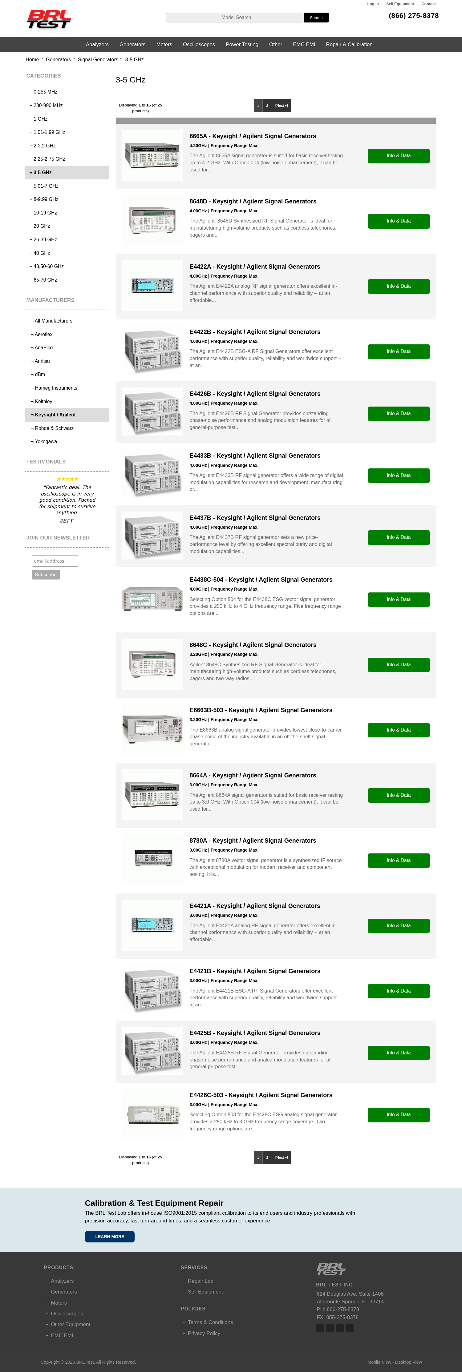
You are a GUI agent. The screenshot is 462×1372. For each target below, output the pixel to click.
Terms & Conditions (210, 1322)
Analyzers (97, 44)
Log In (373, 4)
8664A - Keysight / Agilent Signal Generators (252, 775)
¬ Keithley (39, 401)
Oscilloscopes (199, 44)
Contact (429, 4)
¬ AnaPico (40, 347)
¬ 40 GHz (38, 253)
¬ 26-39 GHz (42, 239)
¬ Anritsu (38, 361)
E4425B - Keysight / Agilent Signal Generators (254, 1032)
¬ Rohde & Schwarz (50, 428)
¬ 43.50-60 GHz (45, 266)
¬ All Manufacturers (49, 320)
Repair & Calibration (349, 44)
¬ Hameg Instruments (52, 388)
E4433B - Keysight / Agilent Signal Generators (254, 455)
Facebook (320, 1328)
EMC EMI (304, 44)
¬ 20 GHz (38, 226)
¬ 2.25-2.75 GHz (46, 159)
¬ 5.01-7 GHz (43, 186)
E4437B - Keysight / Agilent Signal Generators (254, 517)
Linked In (340, 1328)
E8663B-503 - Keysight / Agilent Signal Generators (260, 710)
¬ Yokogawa (42, 441)
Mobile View (379, 1362)
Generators (58, 59)
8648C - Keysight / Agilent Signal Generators (252, 644)
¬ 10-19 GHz (42, 212)
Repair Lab (200, 1281)
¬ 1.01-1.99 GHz (46, 132)
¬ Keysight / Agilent (51, 414)
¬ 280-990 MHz (45, 105)
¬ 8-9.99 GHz (43, 199)
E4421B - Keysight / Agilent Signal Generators (254, 971)
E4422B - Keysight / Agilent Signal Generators (254, 331)
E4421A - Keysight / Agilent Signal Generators (254, 905)
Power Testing (242, 44)
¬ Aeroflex (39, 334)
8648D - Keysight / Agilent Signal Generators (252, 201)
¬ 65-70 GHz (42, 280)
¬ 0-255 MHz (42, 91)
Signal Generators (98, 59)
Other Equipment (70, 1324)
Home (32, 59)
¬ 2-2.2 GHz (41, 145)
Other (275, 44)
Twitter (330, 1328)
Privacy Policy (204, 1333)
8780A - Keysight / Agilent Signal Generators (252, 840)
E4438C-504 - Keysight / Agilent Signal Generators (260, 579)
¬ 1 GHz (37, 119)
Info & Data (399, 155)
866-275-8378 (343, 1309)
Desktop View (408, 1362)
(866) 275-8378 (414, 15)
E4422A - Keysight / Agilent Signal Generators (254, 266)
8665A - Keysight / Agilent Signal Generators (252, 136)
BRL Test (85, 1362)
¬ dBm (36, 374)
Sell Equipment (400, 4)
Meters (164, 44)
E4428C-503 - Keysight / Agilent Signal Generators (260, 1095)
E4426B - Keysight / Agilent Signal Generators (254, 393)
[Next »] (281, 105)
